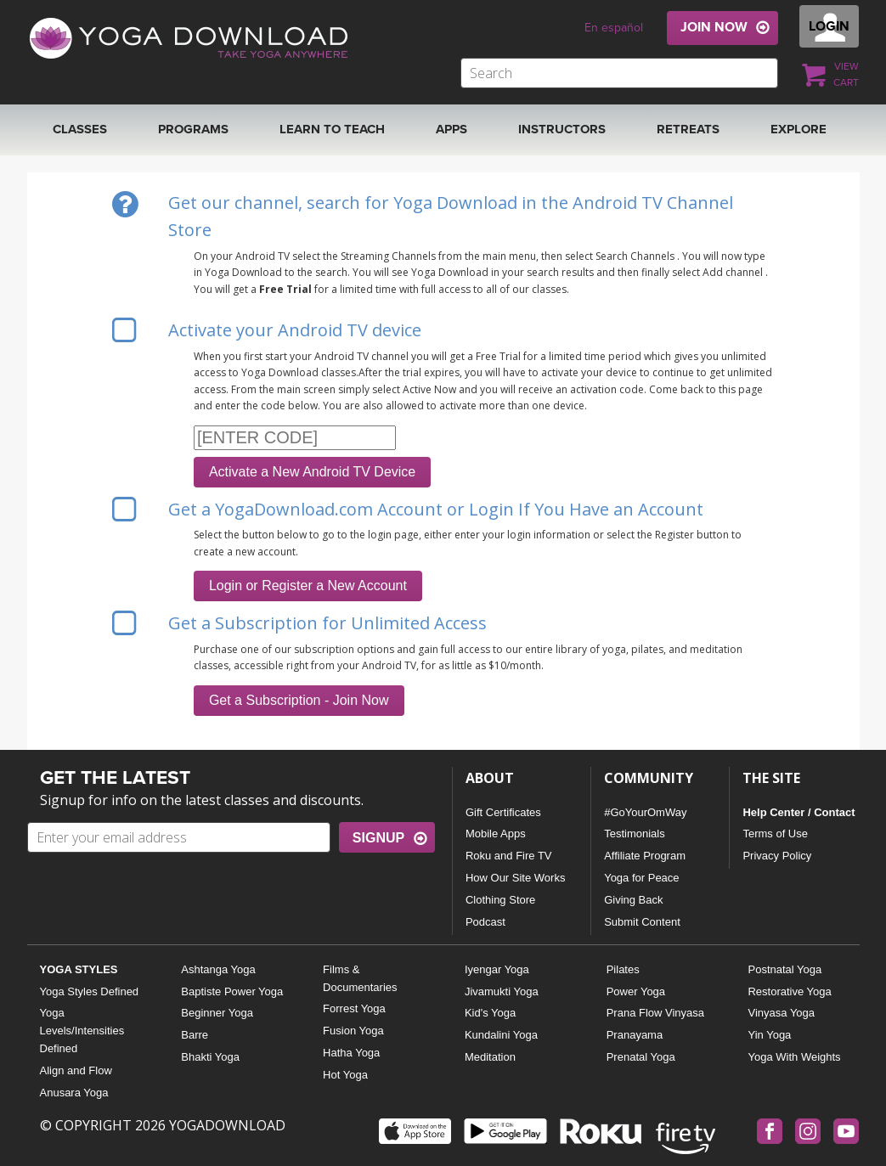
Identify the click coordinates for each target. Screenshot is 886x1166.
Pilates (623, 969)
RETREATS (688, 129)
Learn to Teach (332, 129)
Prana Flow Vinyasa (655, 1012)
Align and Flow (76, 1070)
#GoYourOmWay (645, 812)
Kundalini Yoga (501, 1034)
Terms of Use (775, 833)
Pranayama (635, 1034)
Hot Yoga (345, 1074)
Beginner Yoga (217, 1012)
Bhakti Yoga (210, 1057)
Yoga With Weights (794, 1057)
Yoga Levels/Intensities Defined (82, 1030)
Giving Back (633, 899)
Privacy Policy (776, 855)
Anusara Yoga (74, 1092)
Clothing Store (500, 899)
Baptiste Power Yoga (232, 991)
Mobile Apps (496, 833)
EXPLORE (798, 129)
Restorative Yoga (789, 991)
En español (613, 27)
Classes (80, 129)
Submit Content (642, 921)
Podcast (485, 921)
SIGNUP (378, 838)
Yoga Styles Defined (89, 991)
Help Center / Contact (798, 812)
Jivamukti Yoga (502, 991)
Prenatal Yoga (641, 1057)
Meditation (490, 1057)
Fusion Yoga (353, 1030)
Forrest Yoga (354, 1008)
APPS (451, 129)
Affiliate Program (645, 855)
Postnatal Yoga (784, 969)
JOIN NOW (714, 27)
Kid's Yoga (490, 1012)
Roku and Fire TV (509, 855)
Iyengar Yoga (497, 969)
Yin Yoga (769, 1034)
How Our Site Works (516, 877)
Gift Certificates (503, 812)
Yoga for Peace (641, 877)
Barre (194, 1034)
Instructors (562, 129)
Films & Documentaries (360, 978)
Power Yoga (636, 991)
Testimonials (634, 833)
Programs (193, 129)
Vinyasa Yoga (781, 1012)
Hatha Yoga (351, 1052)
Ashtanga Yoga (218, 969)
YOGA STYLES (79, 969)
